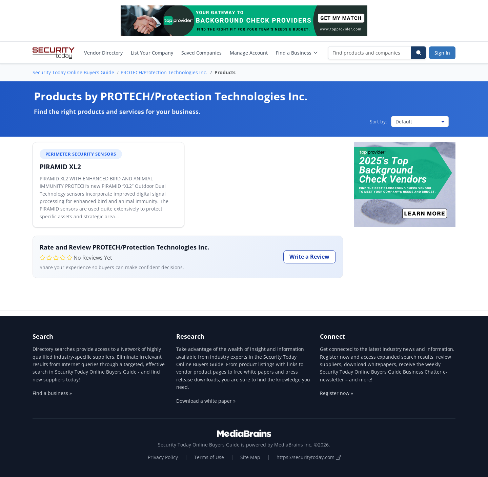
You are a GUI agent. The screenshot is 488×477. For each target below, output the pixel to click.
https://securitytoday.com (309, 457)
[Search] (418, 52)
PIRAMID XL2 (60, 166)
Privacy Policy (163, 457)
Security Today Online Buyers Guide (73, 72)
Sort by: (378, 121)
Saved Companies (201, 52)
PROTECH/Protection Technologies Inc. (164, 72)
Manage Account (249, 52)
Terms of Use (209, 457)
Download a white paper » (206, 401)
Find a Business (297, 52)
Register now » (336, 393)
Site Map (250, 457)
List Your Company (152, 52)
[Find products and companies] (369, 52)
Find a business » (52, 393)
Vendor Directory (103, 52)
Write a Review (309, 256)
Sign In (442, 52)
